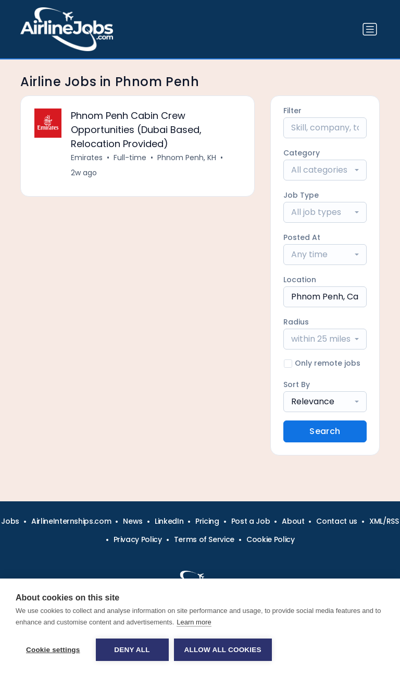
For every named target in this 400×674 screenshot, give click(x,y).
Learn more (194, 622)
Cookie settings (53, 650)
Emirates (87, 157)
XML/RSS (384, 521)
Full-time (130, 157)
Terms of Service (204, 539)
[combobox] (325, 170)
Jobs (10, 521)
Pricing (207, 521)
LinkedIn (169, 521)
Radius (296, 322)
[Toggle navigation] (370, 29)
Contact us (336, 521)
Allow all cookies (222, 650)
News (133, 521)
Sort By (296, 384)
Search (324, 431)
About (293, 521)
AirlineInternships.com (71, 521)
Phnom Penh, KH (186, 157)
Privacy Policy (138, 539)
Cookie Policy (270, 539)
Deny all (131, 650)
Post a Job (250, 521)
